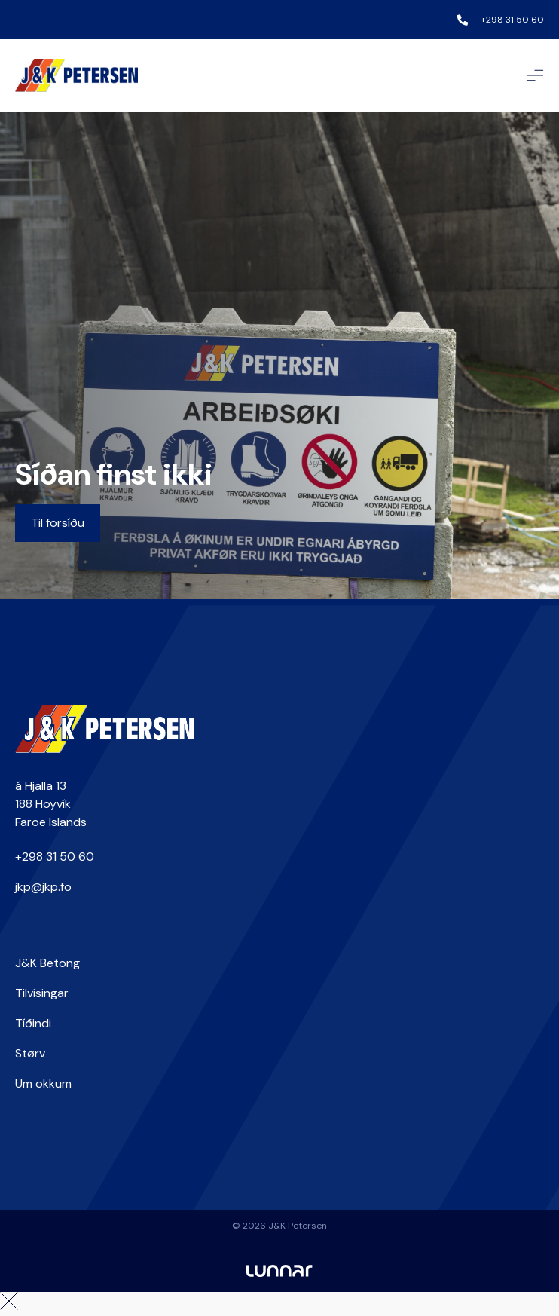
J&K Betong (47, 963)
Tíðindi (33, 1023)
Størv (30, 1053)
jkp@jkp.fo (43, 887)
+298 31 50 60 (512, 20)
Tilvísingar (42, 993)
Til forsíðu (57, 523)
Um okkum (43, 1083)
